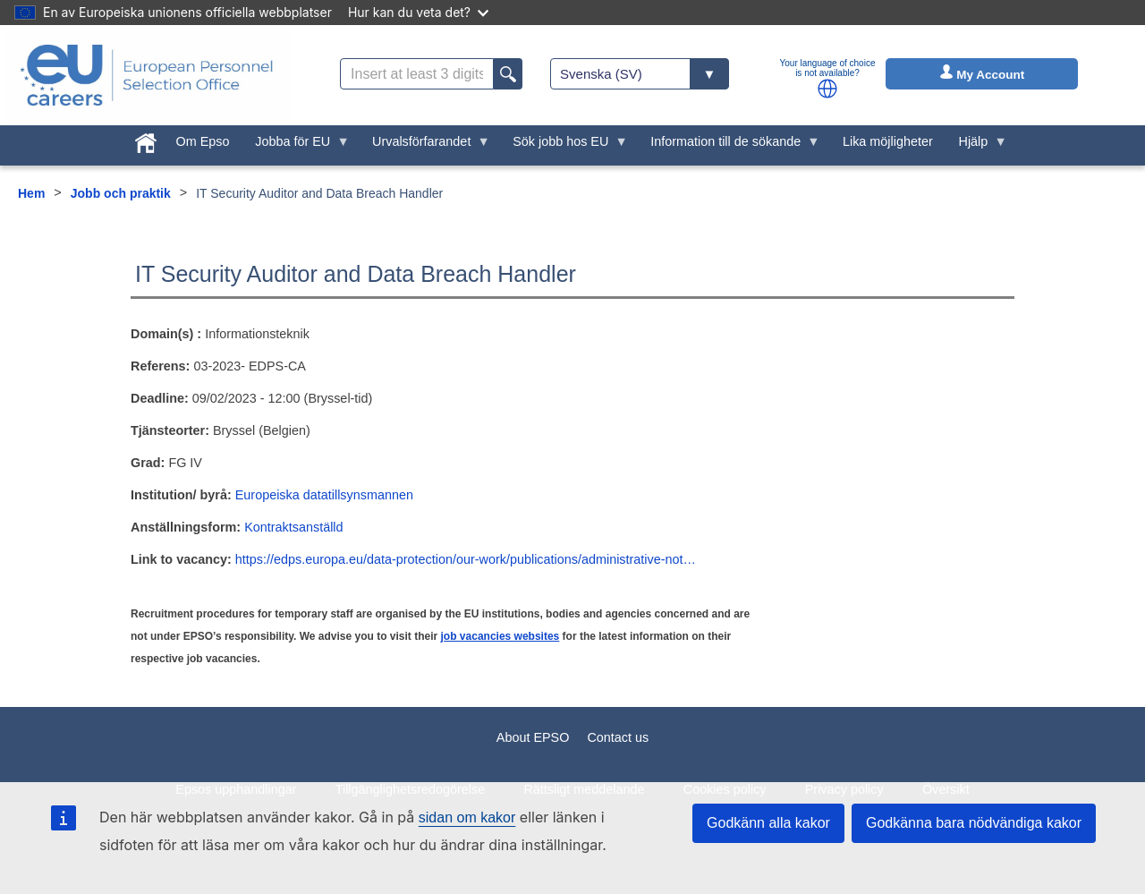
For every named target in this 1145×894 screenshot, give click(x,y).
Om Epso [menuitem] (202, 141)
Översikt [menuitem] (946, 789)
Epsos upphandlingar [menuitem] (235, 789)
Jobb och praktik (121, 193)
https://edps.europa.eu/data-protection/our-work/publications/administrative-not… (465, 559)
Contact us (618, 737)
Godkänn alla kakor (768, 822)
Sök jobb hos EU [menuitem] (564, 146)
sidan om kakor (467, 817)
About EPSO (533, 737)
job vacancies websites (500, 636)
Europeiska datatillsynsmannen (324, 495)
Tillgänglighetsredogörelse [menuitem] (410, 789)
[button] (827, 88)
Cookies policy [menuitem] (725, 789)
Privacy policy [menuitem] (844, 789)
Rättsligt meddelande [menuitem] (583, 789)
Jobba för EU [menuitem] (296, 146)
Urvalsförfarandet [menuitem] (425, 146)
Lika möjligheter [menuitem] (888, 141)
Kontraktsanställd (293, 527)
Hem (31, 193)
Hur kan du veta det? (418, 12)
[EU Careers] (147, 75)
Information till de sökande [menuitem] (729, 146)
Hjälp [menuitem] (976, 146)
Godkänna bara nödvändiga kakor (973, 822)
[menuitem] (145, 139)
